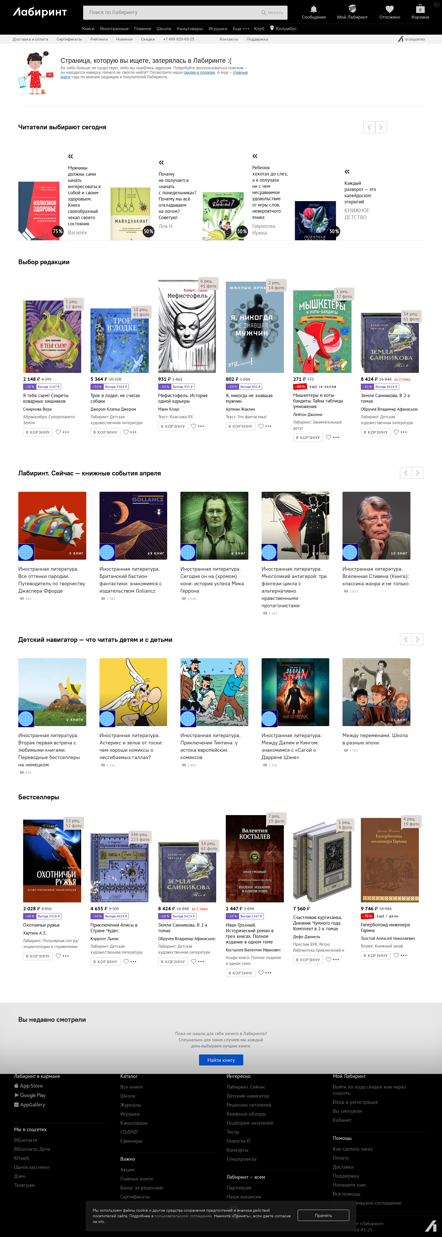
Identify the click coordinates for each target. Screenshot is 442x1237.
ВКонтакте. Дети (32, 1149)
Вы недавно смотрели (52, 1019)
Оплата (341, 1157)
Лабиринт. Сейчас (246, 1087)
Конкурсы (237, 1150)
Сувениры (131, 1141)
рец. (72, 301)
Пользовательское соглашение (367, 1203)
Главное (142, 28)
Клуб (259, 28)
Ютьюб (21, 1158)
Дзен (19, 1176)
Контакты (229, 39)
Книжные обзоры (246, 1114)
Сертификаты (69, 39)
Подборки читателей (250, 1123)
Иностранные (114, 28)
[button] (369, 127)
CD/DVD (129, 1132)
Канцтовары (190, 28)
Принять (323, 1215)
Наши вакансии (244, 1196)
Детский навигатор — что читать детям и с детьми (95, 639)
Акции (127, 1169)
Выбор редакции (44, 261)
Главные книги (136, 1178)
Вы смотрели (347, 1111)
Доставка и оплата (30, 39)
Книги (88, 28)
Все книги (131, 1087)
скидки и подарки (199, 72)
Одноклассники (31, 1167)
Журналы (130, 1105)
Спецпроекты (242, 1159)
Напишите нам (349, 1185)
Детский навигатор (248, 1096)
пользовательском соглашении (183, 1215)
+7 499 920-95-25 (178, 39)
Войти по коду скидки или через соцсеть (369, 1090)
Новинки (124, 39)
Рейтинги (99, 39)
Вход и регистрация (355, 1102)
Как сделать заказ (353, 1148)
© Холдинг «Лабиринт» (360, 1223)
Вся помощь (346, 1194)
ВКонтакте (25, 1140)
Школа (164, 28)
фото (74, 306)
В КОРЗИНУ (38, 432)
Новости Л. (239, 1141)
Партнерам (239, 1187)
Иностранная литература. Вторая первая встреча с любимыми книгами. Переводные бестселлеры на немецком (49, 750)
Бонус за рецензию (141, 1187)
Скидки (148, 39)
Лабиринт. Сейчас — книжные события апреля (89, 473)
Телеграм (24, 1185)
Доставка (343, 1166)
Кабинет (342, 1120)
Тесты (233, 1132)
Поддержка (257, 39)
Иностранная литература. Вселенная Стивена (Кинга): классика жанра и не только (375, 576)
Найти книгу (221, 1060)
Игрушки (218, 28)
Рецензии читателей (249, 1105)
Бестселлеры (38, 797)
